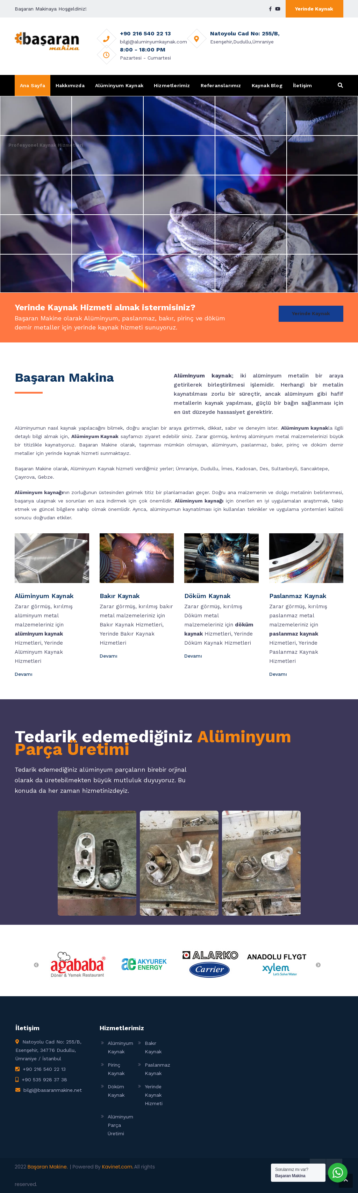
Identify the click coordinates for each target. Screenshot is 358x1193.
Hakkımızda (70, 85)
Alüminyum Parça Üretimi (120, 1125)
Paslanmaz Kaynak (298, 595)
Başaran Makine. (48, 1166)
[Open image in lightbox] (97, 863)
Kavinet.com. (118, 1166)
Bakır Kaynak (120, 595)
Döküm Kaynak (207, 595)
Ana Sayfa (32, 85)
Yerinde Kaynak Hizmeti (154, 1095)
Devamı (24, 674)
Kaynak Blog (267, 85)
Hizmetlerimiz (172, 85)
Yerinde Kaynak (314, 9)
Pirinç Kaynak (116, 1069)
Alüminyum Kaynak (119, 85)
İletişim (302, 85)
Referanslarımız (221, 85)
